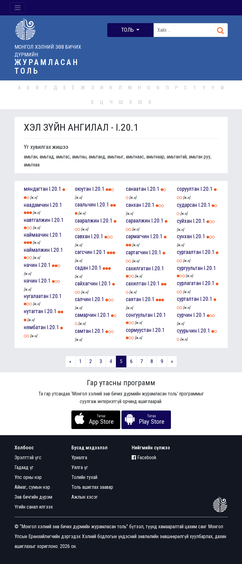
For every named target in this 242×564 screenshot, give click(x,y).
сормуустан (138, 330)
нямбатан (35, 327)
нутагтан (33, 311)
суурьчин (187, 331)
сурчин (184, 315)
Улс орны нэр (28, 477)
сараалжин (138, 221)
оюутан (83, 189)
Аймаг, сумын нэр (32, 487)
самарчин (85, 315)
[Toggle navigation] (17, 7)
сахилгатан (138, 268)
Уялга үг (79, 467)
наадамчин (36, 205)
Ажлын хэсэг (84, 497)
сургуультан (190, 268)
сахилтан (136, 283)
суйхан (184, 221)
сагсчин (83, 252)
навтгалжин (37, 220)
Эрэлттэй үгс (28, 457)
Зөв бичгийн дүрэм (33, 497)
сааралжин (87, 221)
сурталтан (188, 299)
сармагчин (137, 236)
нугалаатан (36, 296)
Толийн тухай (84, 477)
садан (81, 268)
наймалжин (37, 250)
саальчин (85, 205)
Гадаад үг (24, 467)
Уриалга (79, 457)
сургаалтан (189, 252)
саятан (133, 299)
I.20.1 (55, 189)
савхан (82, 236)
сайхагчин (86, 283)
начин (30, 265)
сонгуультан (139, 315)
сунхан (184, 236)
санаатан (136, 189)
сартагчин (137, 252)
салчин (83, 299)
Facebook (144, 457)
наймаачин (36, 235)
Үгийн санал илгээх (34, 507)
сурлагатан (189, 283)
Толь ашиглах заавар (92, 487)
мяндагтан (36, 189)
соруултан (188, 189)
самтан (83, 331)
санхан (133, 205)
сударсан (187, 205)
